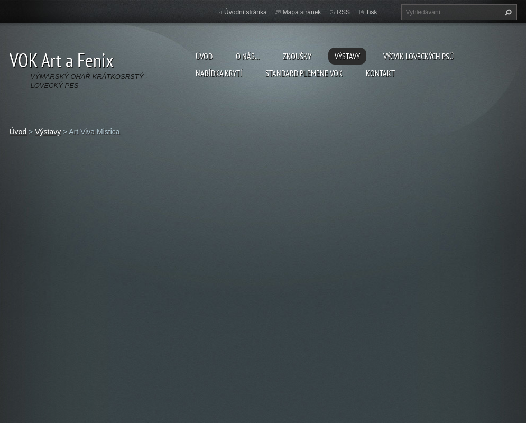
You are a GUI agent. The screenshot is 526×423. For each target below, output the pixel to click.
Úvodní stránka (245, 12)
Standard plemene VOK (304, 73)
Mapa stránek (302, 12)
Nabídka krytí (219, 73)
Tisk (371, 12)
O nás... (248, 56)
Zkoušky (297, 56)
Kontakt (380, 73)
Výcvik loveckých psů (418, 56)
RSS (343, 12)
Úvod (204, 56)
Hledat (507, 12)
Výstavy (347, 56)
